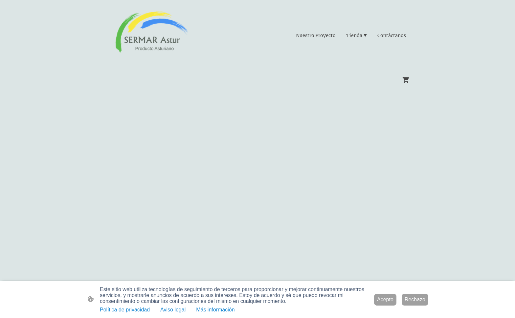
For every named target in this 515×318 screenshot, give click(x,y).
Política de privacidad (125, 309)
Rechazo (415, 299)
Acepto (385, 299)
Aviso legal (173, 309)
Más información (215, 309)
